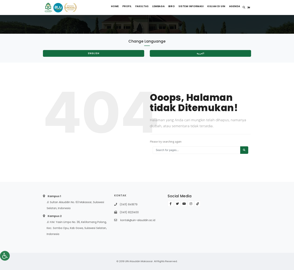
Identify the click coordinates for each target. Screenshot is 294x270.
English (93, 53)
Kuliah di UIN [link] (214, 7)
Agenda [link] (233, 7)
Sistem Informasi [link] (188, 7)
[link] (5, 256)
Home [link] (103, 7)
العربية (200, 53)
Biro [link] (167, 7)
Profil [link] (117, 7)
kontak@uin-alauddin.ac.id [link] (137, 220)
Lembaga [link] (152, 7)
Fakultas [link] (134, 7)
